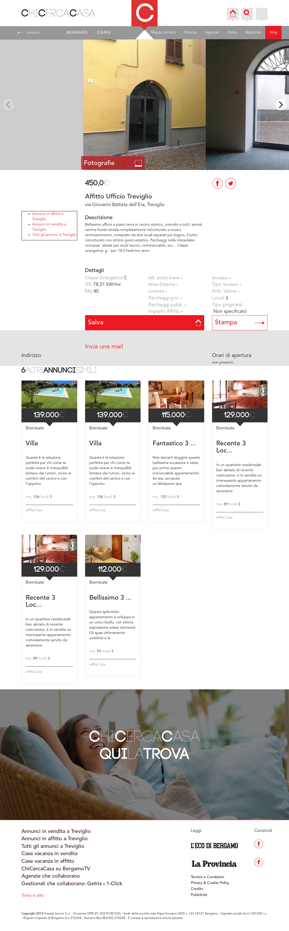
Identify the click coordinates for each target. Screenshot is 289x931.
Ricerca (190, 32)
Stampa (240, 322)
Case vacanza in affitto (47, 861)
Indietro (29, 32)
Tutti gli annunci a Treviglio (54, 235)
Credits (197, 889)
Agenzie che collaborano (50, 876)
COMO (104, 33)
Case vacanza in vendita (49, 853)
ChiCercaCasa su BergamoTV (55, 869)
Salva (144, 322)
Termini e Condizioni (207, 877)
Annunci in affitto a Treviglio (54, 839)
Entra (232, 32)
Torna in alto (32, 896)
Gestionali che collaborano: (53, 884)
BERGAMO (77, 33)
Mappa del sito (163, 32)
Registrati (253, 32)
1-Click (114, 884)
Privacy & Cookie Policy (210, 883)
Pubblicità (199, 895)
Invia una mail (104, 347)
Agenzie (212, 32)
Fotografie (113, 163)
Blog (273, 32)
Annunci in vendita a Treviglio (56, 831)
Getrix (94, 884)
